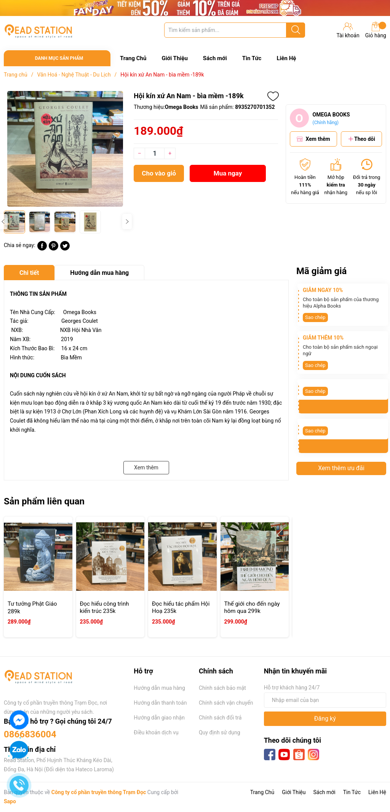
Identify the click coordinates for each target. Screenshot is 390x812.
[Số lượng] (154, 153)
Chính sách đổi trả (220, 718)
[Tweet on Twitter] (65, 249)
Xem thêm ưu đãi (341, 468)
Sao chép (315, 317)
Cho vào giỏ (159, 173)
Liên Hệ (286, 58)
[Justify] (296, 30)
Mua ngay (228, 173)
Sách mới (215, 58)
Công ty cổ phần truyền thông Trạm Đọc (98, 792)
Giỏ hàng (375, 30)
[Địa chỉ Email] (325, 700)
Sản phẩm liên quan (44, 501)
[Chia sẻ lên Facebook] (42, 249)
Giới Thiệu (174, 58)
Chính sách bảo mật (222, 688)
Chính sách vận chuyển (226, 703)
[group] (65, 149)
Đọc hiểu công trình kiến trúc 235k (104, 607)
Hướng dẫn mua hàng (159, 688)
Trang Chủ (133, 58)
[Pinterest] (53, 249)
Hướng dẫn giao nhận (159, 718)
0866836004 (30, 734)
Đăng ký (325, 718)
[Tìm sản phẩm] (234, 30)
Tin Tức (252, 58)
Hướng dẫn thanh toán (160, 703)
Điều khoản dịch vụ (156, 732)
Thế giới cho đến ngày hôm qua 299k (252, 607)
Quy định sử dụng (219, 732)
